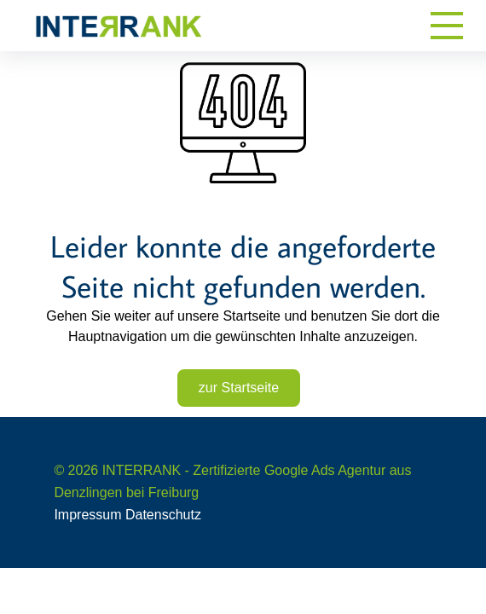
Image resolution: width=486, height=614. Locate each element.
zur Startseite (239, 387)
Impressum (87, 514)
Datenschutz (163, 514)
